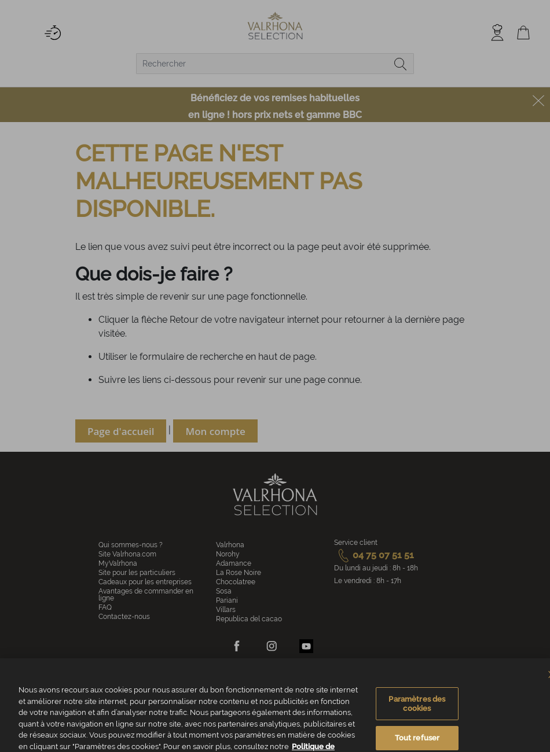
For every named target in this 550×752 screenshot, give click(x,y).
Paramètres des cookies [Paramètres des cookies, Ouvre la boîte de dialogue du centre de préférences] (416, 718)
